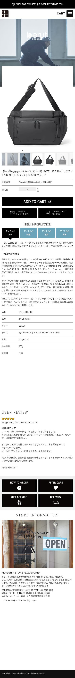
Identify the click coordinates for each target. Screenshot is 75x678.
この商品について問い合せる (59, 212)
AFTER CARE (55, 485)
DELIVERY (55, 500)
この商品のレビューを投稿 (22, 212)
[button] (4, 109)
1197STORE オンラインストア (5, 13)
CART (61, 13)
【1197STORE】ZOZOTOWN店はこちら (19, 600)
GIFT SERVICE (19, 500)
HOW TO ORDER (19, 485)
